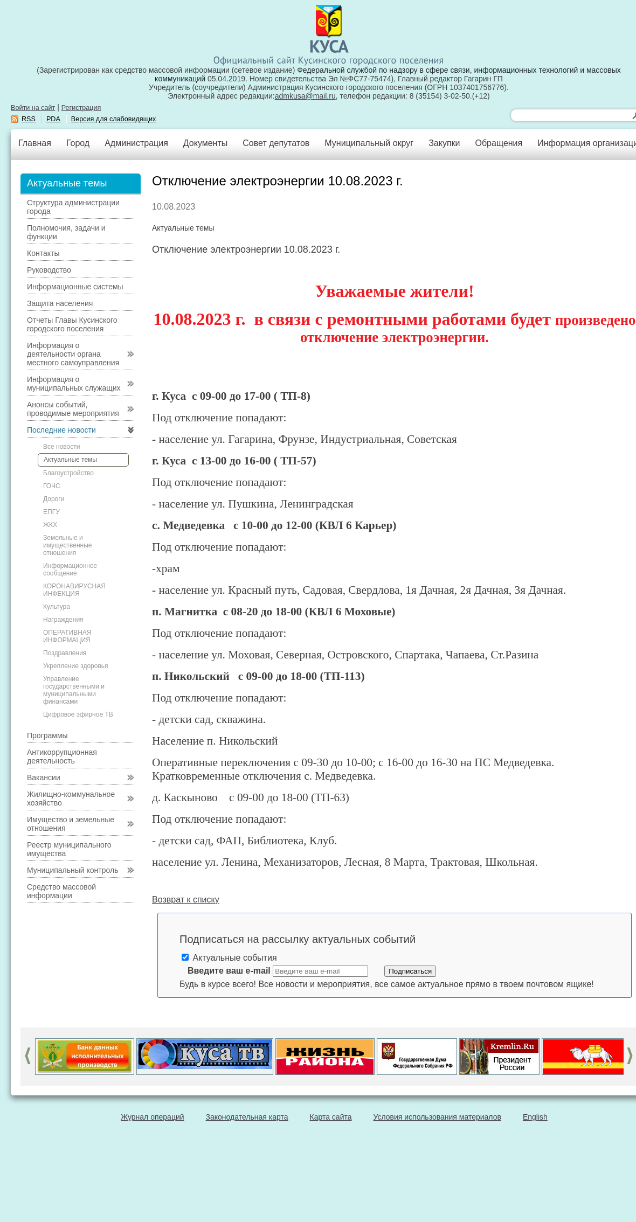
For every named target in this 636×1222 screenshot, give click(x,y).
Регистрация (81, 108)
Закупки (444, 143)
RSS (29, 119)
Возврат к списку (185, 899)
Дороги (53, 499)
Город (77, 143)
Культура (56, 606)
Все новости (61, 446)
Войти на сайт (33, 108)
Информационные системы (75, 286)
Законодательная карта (247, 1117)
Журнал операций (152, 1117)
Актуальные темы (70, 459)
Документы (205, 143)
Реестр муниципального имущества (69, 849)
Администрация (136, 143)
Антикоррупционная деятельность (62, 756)
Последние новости (61, 430)
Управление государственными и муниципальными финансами (74, 690)
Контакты (43, 253)
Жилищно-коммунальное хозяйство (71, 798)
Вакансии (43, 777)
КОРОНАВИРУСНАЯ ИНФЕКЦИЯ (74, 590)
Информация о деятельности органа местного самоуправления (73, 354)
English (535, 1117)
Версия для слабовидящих (113, 119)
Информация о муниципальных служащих (74, 383)
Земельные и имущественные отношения (67, 545)
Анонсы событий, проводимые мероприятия (73, 409)
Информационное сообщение (70, 569)
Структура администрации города (73, 207)
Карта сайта (331, 1117)
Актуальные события (229, 957)
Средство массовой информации (61, 891)
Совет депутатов (276, 143)
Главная (34, 143)
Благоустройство (68, 473)
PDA (53, 119)
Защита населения (60, 303)
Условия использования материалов (437, 1117)
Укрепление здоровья (75, 666)
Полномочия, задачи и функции (66, 232)
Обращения (498, 143)
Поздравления (64, 653)
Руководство (49, 270)
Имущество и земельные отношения (70, 823)
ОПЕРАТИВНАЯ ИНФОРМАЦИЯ (67, 636)
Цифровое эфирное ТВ (78, 714)
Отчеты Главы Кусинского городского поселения (72, 324)
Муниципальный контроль (72, 870)
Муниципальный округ (368, 143)
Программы (47, 735)
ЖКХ (50, 525)
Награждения (63, 619)
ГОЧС (51, 486)
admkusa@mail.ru (305, 96)
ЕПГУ (51, 512)
